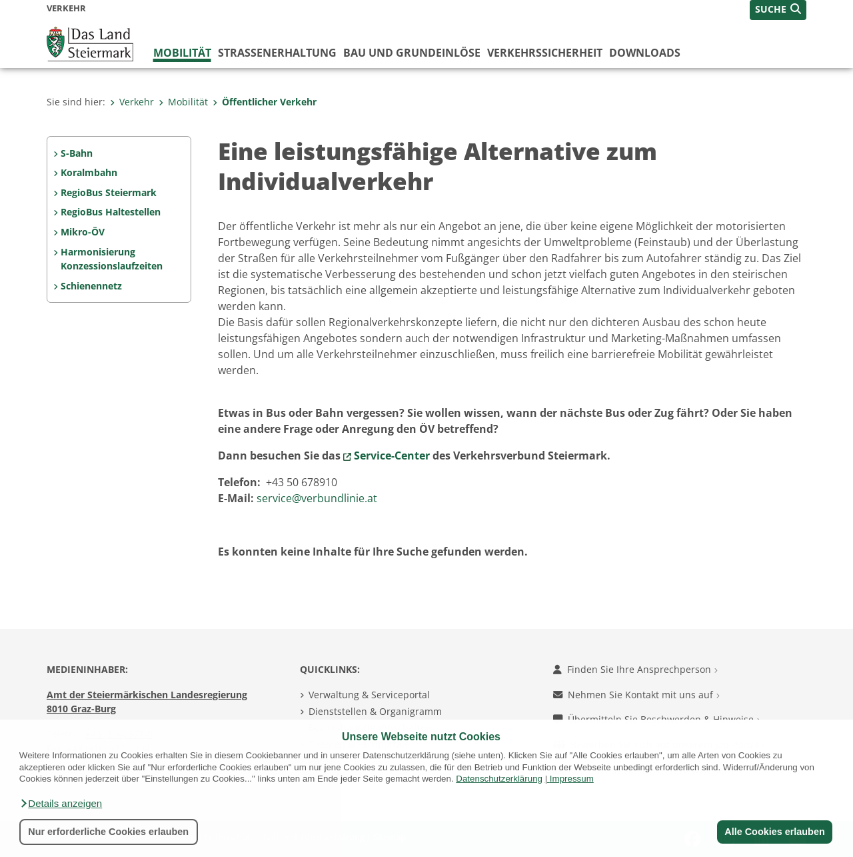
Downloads (644, 52)
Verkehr (132, 101)
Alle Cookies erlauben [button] (774, 831)
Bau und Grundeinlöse (411, 52)
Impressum (572, 779)
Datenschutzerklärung (499, 779)
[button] (60, 803)
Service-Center (392, 455)
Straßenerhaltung (277, 52)
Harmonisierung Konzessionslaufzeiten (112, 259)
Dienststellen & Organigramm (375, 711)
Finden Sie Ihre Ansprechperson (635, 669)
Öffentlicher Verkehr (265, 101)
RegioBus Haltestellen (111, 211)
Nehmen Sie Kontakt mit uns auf (636, 694)
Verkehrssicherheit (544, 52)
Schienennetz (91, 285)
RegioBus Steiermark (109, 192)
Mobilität (182, 52)
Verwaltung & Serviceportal (369, 694)
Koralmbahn (89, 172)
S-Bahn (77, 153)
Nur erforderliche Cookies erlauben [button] (108, 831)
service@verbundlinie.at (317, 498)
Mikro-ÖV (83, 231)
